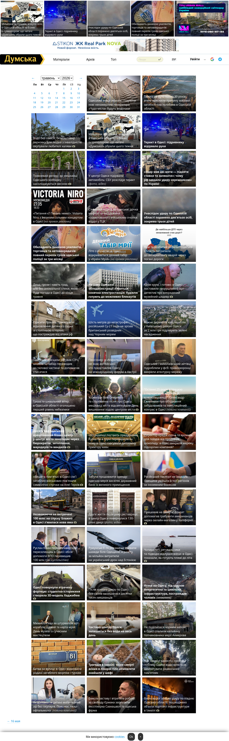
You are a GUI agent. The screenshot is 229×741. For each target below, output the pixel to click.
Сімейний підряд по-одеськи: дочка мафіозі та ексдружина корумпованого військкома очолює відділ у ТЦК (113, 215)
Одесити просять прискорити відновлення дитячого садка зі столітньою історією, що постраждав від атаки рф (53, 328)
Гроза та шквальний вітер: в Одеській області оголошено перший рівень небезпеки (54, 405)
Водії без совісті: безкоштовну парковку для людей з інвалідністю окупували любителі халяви (57, 142)
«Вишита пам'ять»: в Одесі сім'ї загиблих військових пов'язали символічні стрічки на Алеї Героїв (58, 481)
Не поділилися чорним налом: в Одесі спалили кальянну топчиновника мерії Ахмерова (165, 631)
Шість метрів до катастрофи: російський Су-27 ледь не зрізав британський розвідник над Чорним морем (111, 328)
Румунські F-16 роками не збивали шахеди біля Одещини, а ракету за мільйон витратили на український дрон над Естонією (112, 554)
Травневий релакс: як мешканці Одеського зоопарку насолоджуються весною (55, 180)
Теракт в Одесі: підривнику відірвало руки (61, 32)
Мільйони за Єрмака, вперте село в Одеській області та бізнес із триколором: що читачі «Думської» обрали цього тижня (21, 29)
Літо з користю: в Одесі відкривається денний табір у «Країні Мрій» (113, 255)
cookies (119, 737)
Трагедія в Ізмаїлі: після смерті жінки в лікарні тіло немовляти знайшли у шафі (112, 669)
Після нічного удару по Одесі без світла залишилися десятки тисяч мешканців (110, 593)
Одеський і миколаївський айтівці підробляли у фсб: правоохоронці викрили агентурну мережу (167, 368)
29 (63, 107)
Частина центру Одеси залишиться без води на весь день (110, 631)
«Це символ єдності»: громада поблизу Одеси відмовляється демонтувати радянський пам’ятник (165, 667)
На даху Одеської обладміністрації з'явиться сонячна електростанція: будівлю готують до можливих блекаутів (113, 291)
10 (78, 93)
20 (49, 102)
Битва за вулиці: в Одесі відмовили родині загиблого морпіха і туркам (57, 671)
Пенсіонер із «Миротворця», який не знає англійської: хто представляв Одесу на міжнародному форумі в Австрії (113, 366)
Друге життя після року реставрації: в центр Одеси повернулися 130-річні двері (113, 518)
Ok (131, 737)
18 (34, 102)
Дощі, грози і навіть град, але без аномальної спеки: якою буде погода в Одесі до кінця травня (55, 291)
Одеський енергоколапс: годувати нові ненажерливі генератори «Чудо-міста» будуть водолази (112, 105)
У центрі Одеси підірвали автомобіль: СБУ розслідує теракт (112, 180)
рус (174, 59)
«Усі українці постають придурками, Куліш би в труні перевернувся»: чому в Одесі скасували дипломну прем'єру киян (113, 441)
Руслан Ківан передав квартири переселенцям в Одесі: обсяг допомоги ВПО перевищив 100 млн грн (55, 554)
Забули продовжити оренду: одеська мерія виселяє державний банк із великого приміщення (113, 481)
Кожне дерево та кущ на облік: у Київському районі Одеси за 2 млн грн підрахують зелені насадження (165, 328)
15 (63, 98)
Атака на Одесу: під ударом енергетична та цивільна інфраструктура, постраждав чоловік (165, 591)
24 (78, 102)
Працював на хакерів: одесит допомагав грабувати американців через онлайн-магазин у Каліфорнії (168, 517)
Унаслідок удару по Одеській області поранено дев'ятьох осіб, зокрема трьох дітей (108, 31)
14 (56, 98)
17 (78, 98)
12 (41, 98)
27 (49, 107)
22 (63, 102)
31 (78, 107)
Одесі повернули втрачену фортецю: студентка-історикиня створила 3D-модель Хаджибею (56, 592)
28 (56, 107)
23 (71, 102)
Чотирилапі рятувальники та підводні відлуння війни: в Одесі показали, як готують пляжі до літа (168, 555)
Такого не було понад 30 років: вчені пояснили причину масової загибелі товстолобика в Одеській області (167, 103)
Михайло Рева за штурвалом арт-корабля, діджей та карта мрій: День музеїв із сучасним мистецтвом (56, 629)
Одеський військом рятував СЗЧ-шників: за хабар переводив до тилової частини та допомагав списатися (56, 366)
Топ (113, 59)
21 (56, 102)
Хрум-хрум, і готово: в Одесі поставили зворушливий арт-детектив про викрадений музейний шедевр (164, 291)
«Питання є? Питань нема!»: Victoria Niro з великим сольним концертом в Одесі (58, 217)
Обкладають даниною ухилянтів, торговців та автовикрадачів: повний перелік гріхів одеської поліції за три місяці (152, 29)
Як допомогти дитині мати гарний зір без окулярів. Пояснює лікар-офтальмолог (57, 706)
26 (41, 107)
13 (49, 98)
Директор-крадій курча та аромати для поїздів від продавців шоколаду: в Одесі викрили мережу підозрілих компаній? (168, 441)
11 (34, 98)
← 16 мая (13, 721)
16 (71, 98)
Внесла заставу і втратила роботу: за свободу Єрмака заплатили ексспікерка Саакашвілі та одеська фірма (112, 704)
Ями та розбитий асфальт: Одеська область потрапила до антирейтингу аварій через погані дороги (168, 253)
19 (41, 102)
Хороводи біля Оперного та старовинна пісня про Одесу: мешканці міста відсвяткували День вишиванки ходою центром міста (113, 403)
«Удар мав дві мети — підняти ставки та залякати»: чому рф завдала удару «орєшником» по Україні (168, 178)
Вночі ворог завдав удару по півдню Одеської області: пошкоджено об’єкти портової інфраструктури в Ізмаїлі (169, 704)
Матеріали (61, 59)
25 (34, 107)
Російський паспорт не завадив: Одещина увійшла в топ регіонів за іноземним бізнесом (166, 481)
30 (71, 107)
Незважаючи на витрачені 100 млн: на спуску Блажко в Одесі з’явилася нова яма (55, 518)
